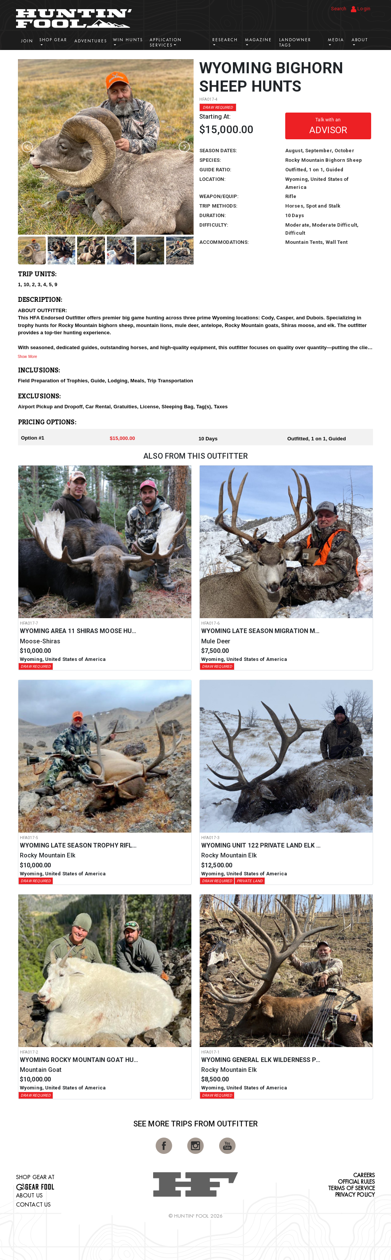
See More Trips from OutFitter (195, 1123)
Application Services (166, 42)
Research (225, 39)
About (360, 39)
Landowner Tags (295, 42)
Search (339, 8)
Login (360, 9)
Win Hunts (128, 39)
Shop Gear (53, 39)
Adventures (90, 41)
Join (27, 41)
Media (336, 39)
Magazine (258, 39)
